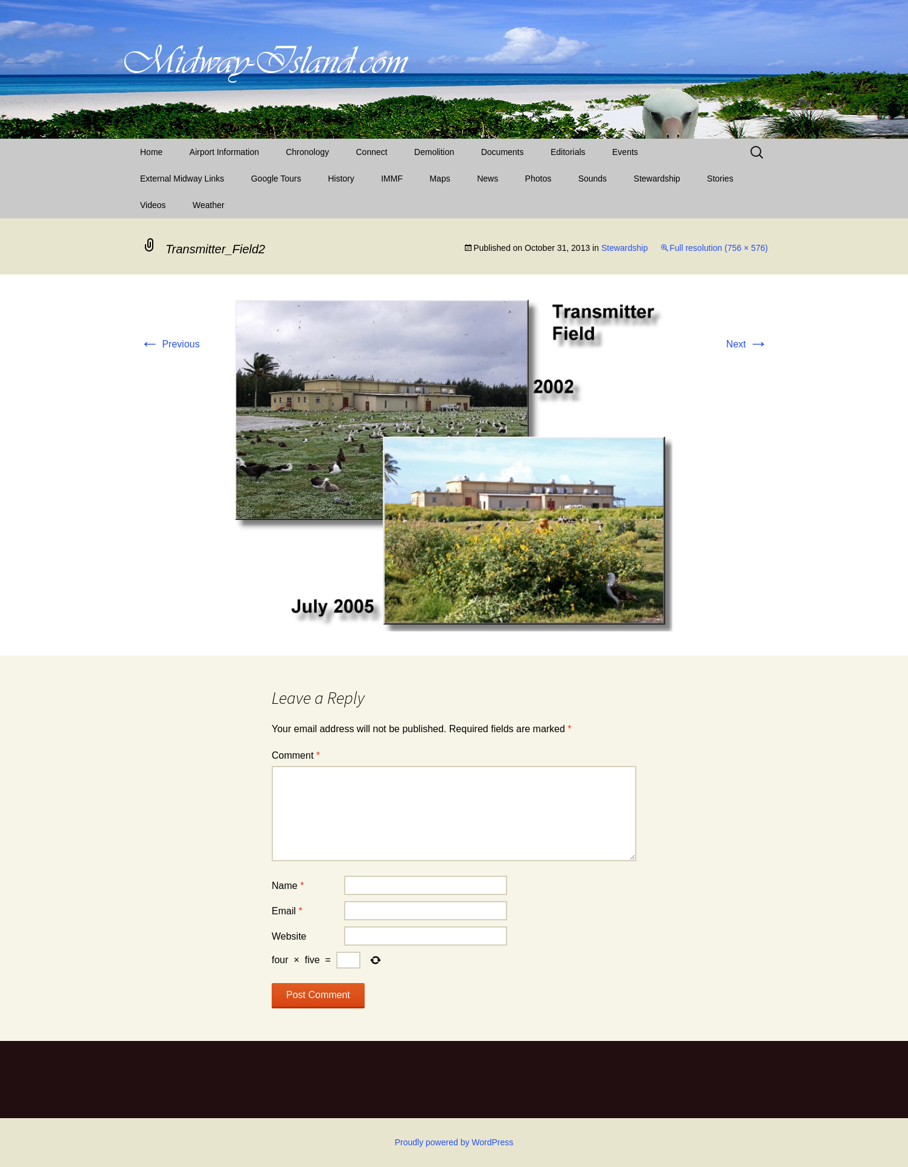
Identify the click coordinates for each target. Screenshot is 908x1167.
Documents (502, 152)
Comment (296, 755)
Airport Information (224, 152)
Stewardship (657, 178)
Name (288, 886)
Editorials (568, 152)
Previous (170, 344)
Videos (153, 205)
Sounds (592, 178)
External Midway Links (182, 178)
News (487, 178)
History (341, 178)
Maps (439, 178)
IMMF (392, 178)
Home (151, 152)
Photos (538, 178)
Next (747, 344)
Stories (720, 178)
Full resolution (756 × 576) (719, 248)
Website (289, 936)
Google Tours (276, 178)
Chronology (307, 152)
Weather (209, 205)
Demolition (434, 152)
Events (625, 152)
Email (287, 911)
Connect (372, 152)
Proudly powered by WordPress (454, 1142)
